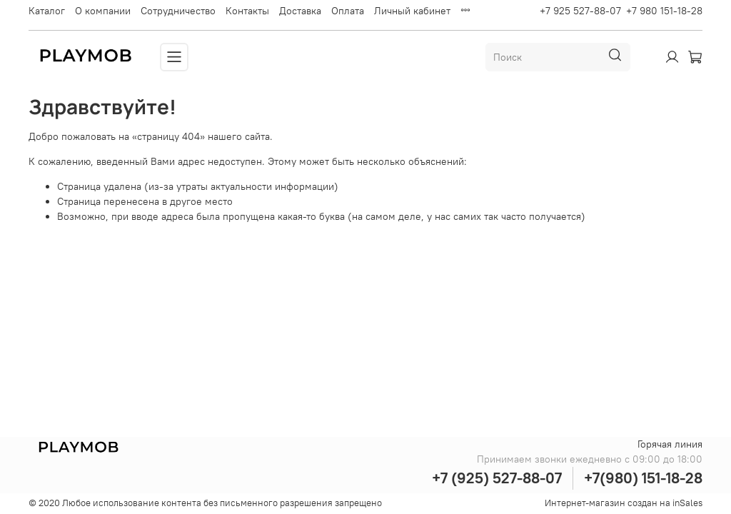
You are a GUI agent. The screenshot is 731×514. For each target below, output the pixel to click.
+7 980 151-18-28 (664, 10)
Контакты (247, 10)
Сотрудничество (178, 10)
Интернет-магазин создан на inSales (623, 503)
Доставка (300, 10)
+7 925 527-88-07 (580, 10)
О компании (103, 10)
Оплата (347, 10)
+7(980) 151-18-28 (643, 478)
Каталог (47, 10)
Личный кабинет (412, 10)
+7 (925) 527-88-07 (497, 478)
